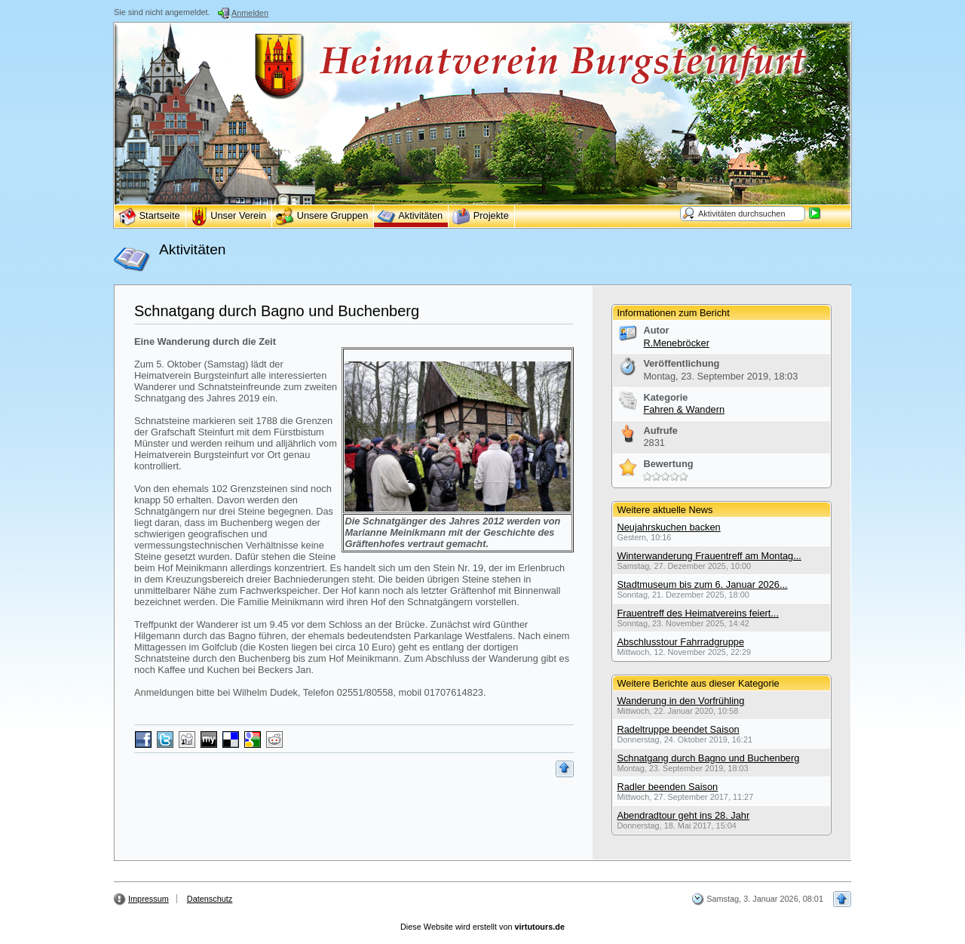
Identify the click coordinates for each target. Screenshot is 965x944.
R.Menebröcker (676, 343)
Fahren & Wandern (684, 409)
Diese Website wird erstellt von (482, 926)
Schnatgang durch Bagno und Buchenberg (276, 311)
